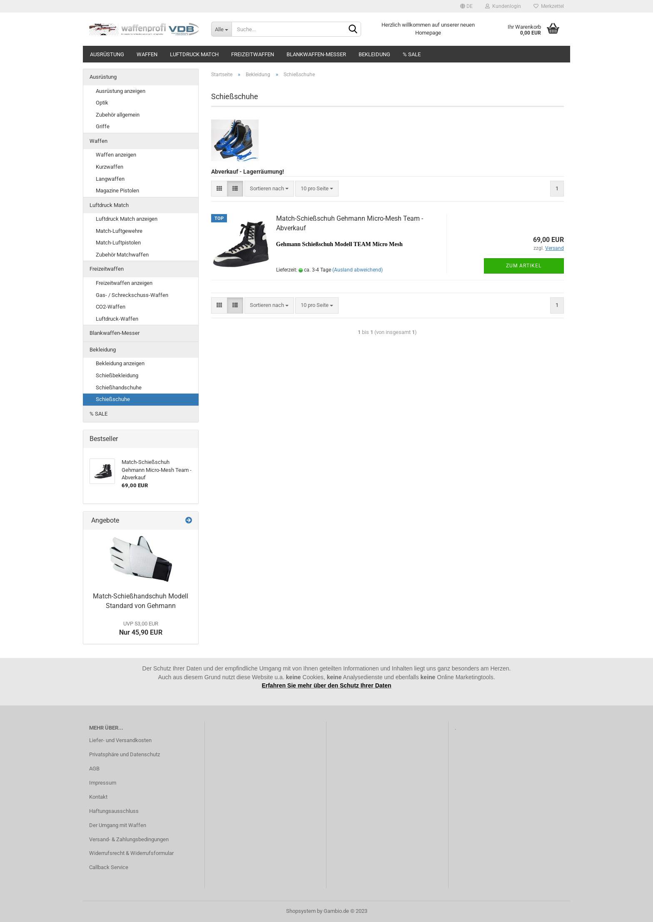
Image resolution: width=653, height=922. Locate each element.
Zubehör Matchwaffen (122, 255)
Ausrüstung (107, 54)
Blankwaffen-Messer (316, 54)
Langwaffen (110, 179)
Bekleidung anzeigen (120, 363)
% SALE (412, 54)
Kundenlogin (503, 6)
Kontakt (98, 797)
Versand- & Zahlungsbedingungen (129, 839)
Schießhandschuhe (119, 387)
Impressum (102, 783)
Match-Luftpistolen (118, 242)
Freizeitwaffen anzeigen (124, 283)
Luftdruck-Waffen (117, 319)
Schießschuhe (113, 399)
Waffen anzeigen (116, 155)
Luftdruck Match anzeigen (126, 219)
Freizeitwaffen (252, 54)
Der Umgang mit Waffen (117, 825)
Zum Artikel (523, 266)
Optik (102, 103)
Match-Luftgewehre (119, 231)
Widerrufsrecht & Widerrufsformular (131, 853)
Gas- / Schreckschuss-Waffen (132, 295)
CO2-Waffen (110, 307)
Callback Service (108, 867)
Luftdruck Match (194, 54)
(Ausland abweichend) (357, 270)
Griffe (103, 126)
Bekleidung (374, 54)
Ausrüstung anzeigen (120, 91)
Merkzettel (548, 6)
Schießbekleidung (117, 375)
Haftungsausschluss (114, 811)
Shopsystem (301, 911)
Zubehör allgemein (118, 115)
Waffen (147, 54)
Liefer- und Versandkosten (120, 740)
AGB (94, 768)
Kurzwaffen (109, 167)
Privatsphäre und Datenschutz (124, 754)
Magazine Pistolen (117, 190)
